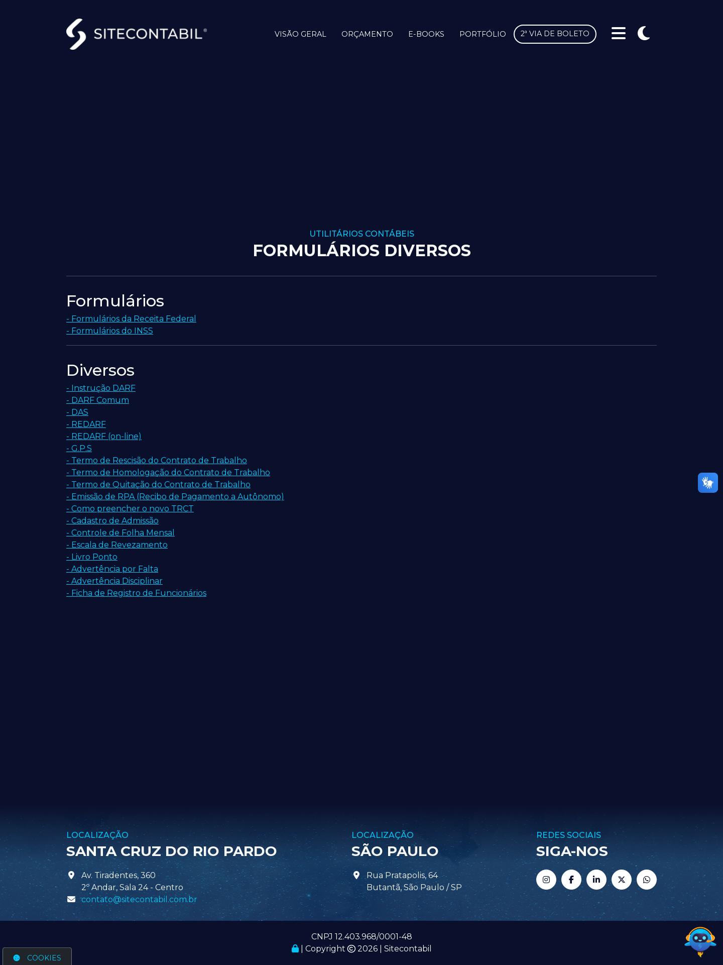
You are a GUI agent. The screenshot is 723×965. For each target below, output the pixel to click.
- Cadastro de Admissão (112, 520)
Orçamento (367, 34)
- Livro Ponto (91, 557)
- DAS (77, 412)
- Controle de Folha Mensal (120, 533)
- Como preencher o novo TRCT (130, 508)
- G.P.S (79, 448)
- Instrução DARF (101, 388)
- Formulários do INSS (109, 331)
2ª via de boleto (555, 33)
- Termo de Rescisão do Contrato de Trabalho (156, 460)
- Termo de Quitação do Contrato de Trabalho (158, 484)
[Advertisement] (361, 153)
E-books (426, 34)
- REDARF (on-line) (104, 436)
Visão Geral (300, 34)
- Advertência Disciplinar (114, 581)
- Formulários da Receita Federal (131, 319)
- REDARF (86, 424)
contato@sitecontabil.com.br (139, 899)
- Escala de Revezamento (117, 545)
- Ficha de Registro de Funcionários (136, 593)
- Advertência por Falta (112, 569)
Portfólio (482, 34)
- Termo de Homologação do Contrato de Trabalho (168, 472)
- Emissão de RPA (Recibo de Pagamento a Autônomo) (175, 496)
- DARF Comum (97, 400)
